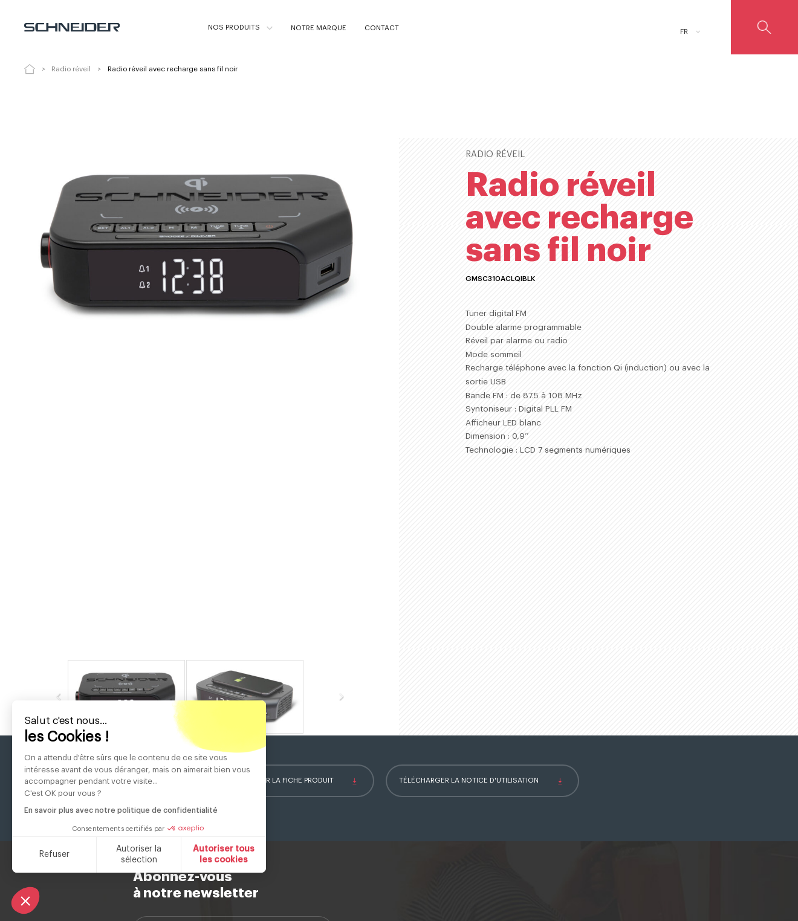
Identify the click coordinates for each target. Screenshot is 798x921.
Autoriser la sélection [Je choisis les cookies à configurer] (138, 854)
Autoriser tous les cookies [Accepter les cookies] (224, 854)
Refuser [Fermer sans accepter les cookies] (54, 854)
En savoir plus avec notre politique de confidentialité (121, 810)
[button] (25, 900)
